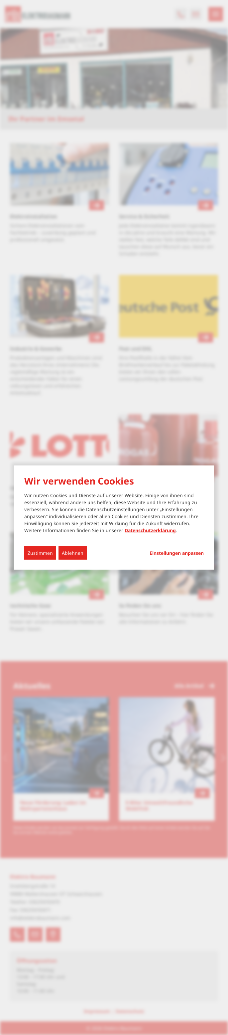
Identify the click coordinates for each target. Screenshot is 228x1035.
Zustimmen (40, 552)
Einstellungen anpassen (177, 552)
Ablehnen (72, 552)
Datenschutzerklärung (150, 530)
